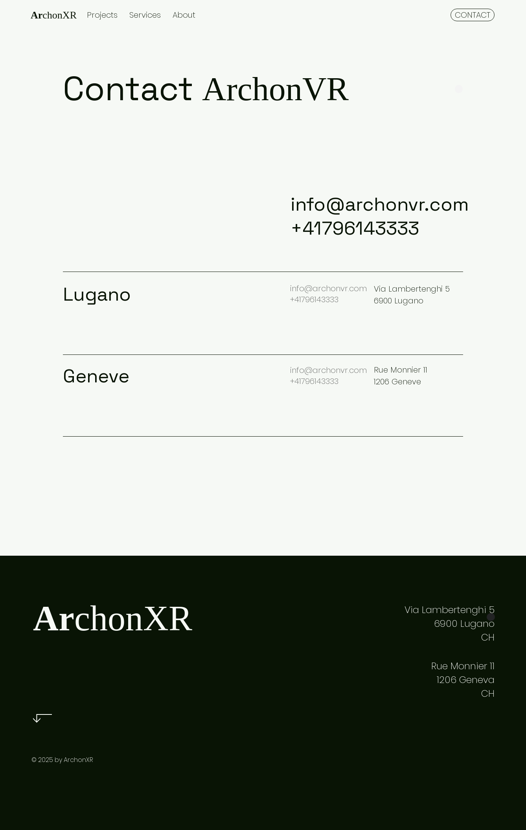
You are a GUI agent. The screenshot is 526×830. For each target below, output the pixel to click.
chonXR (54, 15)
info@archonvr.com (380, 204)
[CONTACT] (473, 15)
